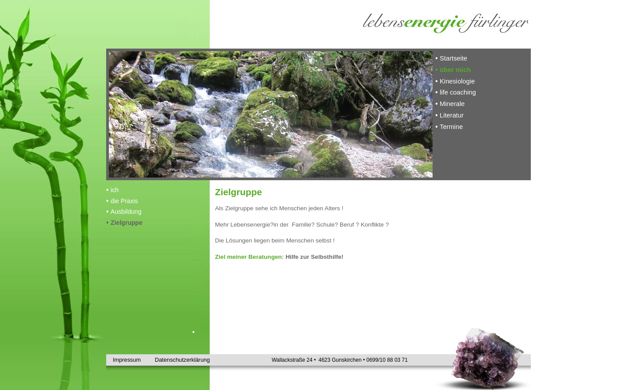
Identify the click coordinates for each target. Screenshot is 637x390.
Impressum (127, 359)
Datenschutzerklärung (172, 359)
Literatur (452, 115)
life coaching (458, 92)
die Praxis (124, 200)
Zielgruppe (126, 222)
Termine (451, 126)
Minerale (452, 103)
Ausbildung (126, 211)
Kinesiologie (457, 81)
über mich (455, 69)
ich (115, 189)
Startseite (453, 58)
